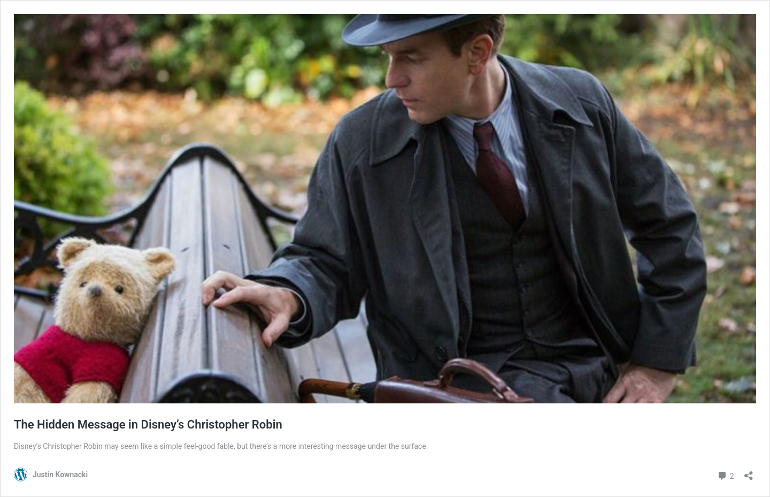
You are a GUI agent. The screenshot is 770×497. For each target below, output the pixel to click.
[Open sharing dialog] (748, 472)
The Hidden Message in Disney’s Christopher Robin (148, 424)
